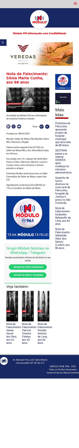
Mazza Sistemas (71, 372)
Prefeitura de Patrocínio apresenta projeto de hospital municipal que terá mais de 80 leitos (63, 134)
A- (47, 126)
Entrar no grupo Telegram (28, 275)
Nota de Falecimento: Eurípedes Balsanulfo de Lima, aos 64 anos (63, 216)
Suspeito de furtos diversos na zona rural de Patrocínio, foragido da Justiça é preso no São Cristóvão (63, 190)
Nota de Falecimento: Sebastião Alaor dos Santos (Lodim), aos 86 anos (62, 239)
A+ (41, 126)
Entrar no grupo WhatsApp (27, 267)
